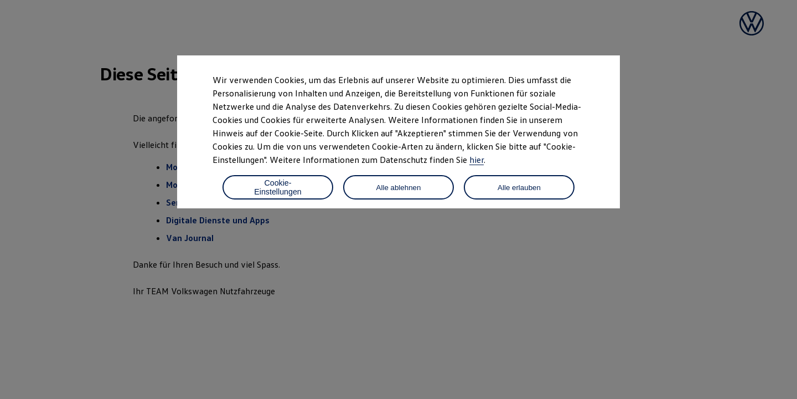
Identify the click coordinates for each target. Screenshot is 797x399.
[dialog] (398, 199)
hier (476, 159)
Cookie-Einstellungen (277, 187)
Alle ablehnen (398, 187)
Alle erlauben (519, 187)
